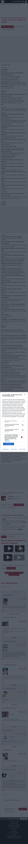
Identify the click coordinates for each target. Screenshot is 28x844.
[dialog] (14, 422)
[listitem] (14, 421)
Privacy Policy (22, 449)
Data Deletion (5, 449)
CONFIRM (8, 444)
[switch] (22, 425)
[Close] (25, 394)
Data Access (14, 449)
